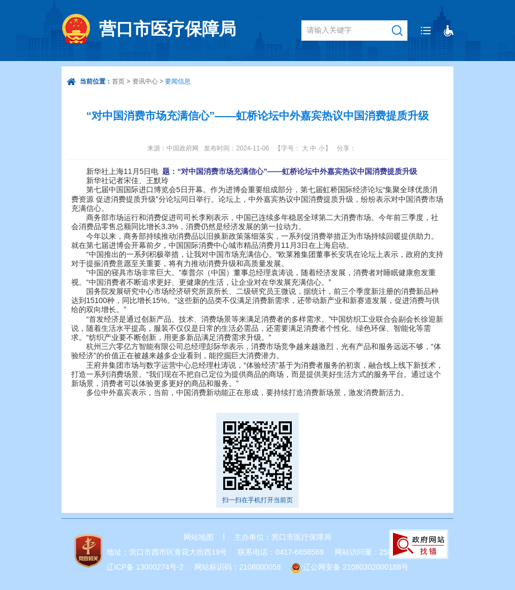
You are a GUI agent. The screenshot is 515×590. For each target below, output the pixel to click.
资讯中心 (145, 81)
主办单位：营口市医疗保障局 (282, 537)
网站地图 (199, 537)
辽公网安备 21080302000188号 (355, 567)
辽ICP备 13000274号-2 (145, 567)
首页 (118, 81)
